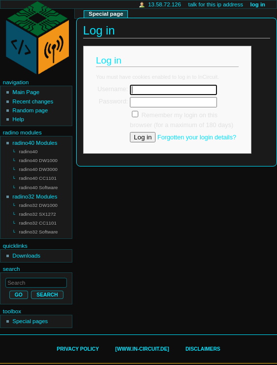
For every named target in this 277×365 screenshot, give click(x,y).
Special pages (30, 317)
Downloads (26, 251)
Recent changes (32, 101)
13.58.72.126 (164, 4)
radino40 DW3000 (38, 168)
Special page (106, 14)
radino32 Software (38, 228)
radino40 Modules (34, 143)
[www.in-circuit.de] (142, 344)
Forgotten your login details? (196, 137)
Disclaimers (202, 344)
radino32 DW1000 (38, 202)
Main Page (25, 92)
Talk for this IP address (215, 4)
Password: (113, 101)
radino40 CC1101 (38, 176)
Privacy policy (78, 344)
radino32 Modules (34, 194)
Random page (30, 110)
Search (11, 264)
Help (18, 119)
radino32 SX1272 (37, 211)
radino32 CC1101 (38, 219)
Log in (258, 4)
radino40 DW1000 (38, 160)
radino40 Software (38, 185)
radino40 (28, 151)
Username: (112, 89)
